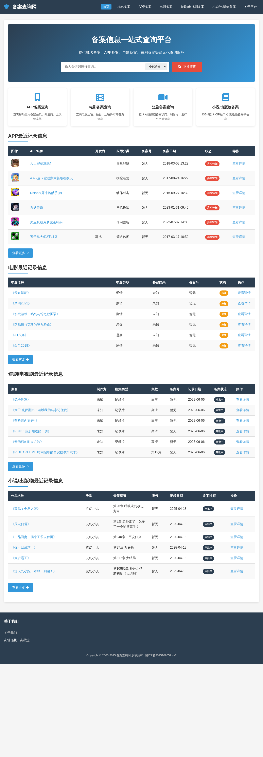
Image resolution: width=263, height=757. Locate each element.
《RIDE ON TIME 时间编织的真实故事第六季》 (45, 452)
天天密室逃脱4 (40, 163)
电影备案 (166, 6)
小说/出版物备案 (224, 6)
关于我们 (10, 633)
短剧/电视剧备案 (192, 6)
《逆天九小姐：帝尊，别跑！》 (33, 571)
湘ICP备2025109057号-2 (161, 655)
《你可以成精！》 (24, 547)
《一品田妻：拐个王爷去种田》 (33, 537)
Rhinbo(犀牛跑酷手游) (46, 193)
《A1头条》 (19, 335)
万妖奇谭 (36, 207)
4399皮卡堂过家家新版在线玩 (51, 178)
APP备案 (145, 6)
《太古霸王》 (21, 558)
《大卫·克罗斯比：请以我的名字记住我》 (40, 410)
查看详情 (238, 163)
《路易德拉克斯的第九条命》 (32, 324)
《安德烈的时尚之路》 (27, 441)
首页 (106, 6)
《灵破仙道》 (21, 524)
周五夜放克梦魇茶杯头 (46, 222)
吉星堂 (25, 640)
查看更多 (20, 253)
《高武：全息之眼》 (25, 508)
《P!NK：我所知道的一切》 (31, 431)
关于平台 (250, 6)
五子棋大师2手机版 (44, 237)
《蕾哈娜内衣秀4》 (25, 420)
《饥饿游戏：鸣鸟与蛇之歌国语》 (35, 314)
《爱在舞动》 (21, 293)
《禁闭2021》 (21, 303)
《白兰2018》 (21, 345)
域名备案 (124, 6)
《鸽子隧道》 (21, 399)
